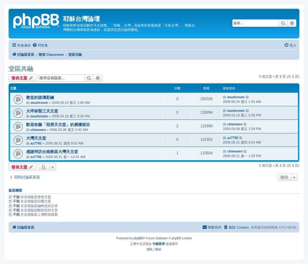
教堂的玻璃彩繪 (40, 97)
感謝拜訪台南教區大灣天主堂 (52, 151)
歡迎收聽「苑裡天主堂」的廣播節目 (58, 124)
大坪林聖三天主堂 (42, 111)
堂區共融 (21, 68)
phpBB (138, 238)
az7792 (35, 143)
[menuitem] (40, 45)
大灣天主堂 (36, 138)
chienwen (38, 130)
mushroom (39, 102)
